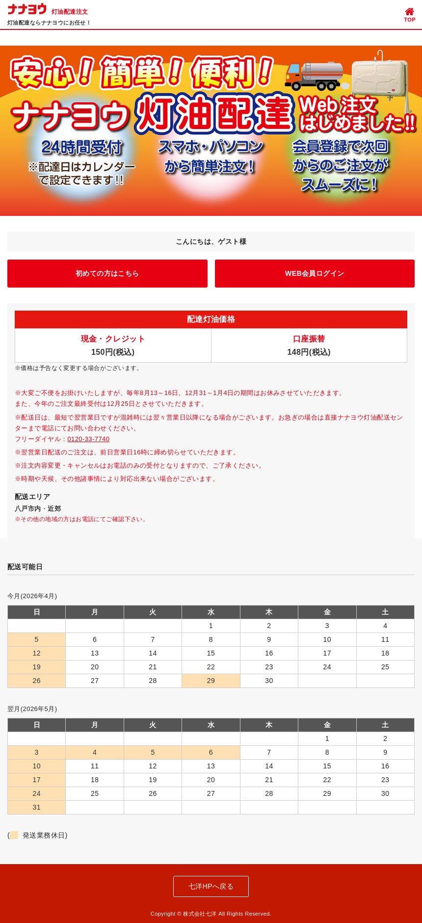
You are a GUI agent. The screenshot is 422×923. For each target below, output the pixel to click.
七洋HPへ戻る (211, 886)
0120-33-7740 (88, 439)
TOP (410, 14)
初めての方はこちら (107, 273)
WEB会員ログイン (314, 273)
